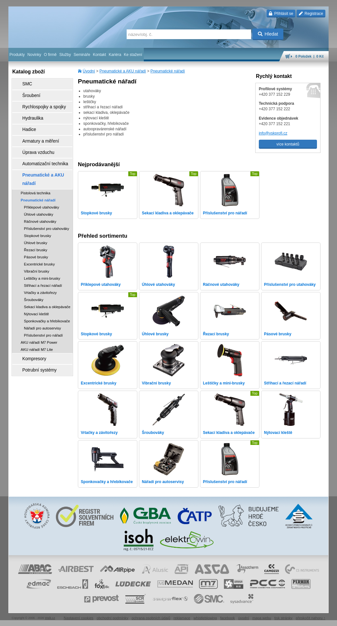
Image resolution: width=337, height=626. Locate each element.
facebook (227, 618)
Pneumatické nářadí (168, 71)
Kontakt (99, 54)
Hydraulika (28, 110)
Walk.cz (50, 618)
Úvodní (89, 71)
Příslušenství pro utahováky (46, 199)
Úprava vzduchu (33, 137)
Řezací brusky (35, 220)
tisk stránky (283, 618)
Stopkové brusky (37, 206)
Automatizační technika (39, 146)
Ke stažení (133, 54)
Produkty (17, 54)
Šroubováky (33, 270)
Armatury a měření (35, 128)
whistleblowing (205, 618)
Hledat (268, 34)
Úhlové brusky (35, 213)
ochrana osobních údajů (151, 618)
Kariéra (115, 54)
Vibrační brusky (36, 242)
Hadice (25, 119)
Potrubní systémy (34, 337)
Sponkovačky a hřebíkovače (47, 292)
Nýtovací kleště (36, 284)
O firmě (50, 54)
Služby (65, 54)
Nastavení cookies (78, 618)
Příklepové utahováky (41, 178)
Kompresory (29, 328)
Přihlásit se (281, 13)
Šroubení (27, 92)
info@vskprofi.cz (273, 133)
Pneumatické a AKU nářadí (123, 71)
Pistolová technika (35, 164)
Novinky (34, 54)
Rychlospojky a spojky (38, 101)
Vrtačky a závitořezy (40, 263)
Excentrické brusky (39, 235)
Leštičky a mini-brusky (42, 249)
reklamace (182, 618)
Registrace (311, 13)
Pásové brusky (36, 228)
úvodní (243, 618)
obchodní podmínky (112, 618)
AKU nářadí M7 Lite (37, 320)
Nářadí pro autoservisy (42, 299)
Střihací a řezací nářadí (43, 256)
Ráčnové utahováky (40, 192)
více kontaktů (288, 144)
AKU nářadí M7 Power (39, 313)
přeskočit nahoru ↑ (310, 618)
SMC (23, 83)
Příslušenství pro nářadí (43, 306)
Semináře (82, 54)
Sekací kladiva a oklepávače (47, 277)
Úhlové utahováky (38, 185)
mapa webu (261, 618)
